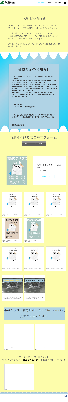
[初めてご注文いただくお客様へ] (34, 143)
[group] (34, 337)
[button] (65, 2)
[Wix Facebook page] (66, 396)
